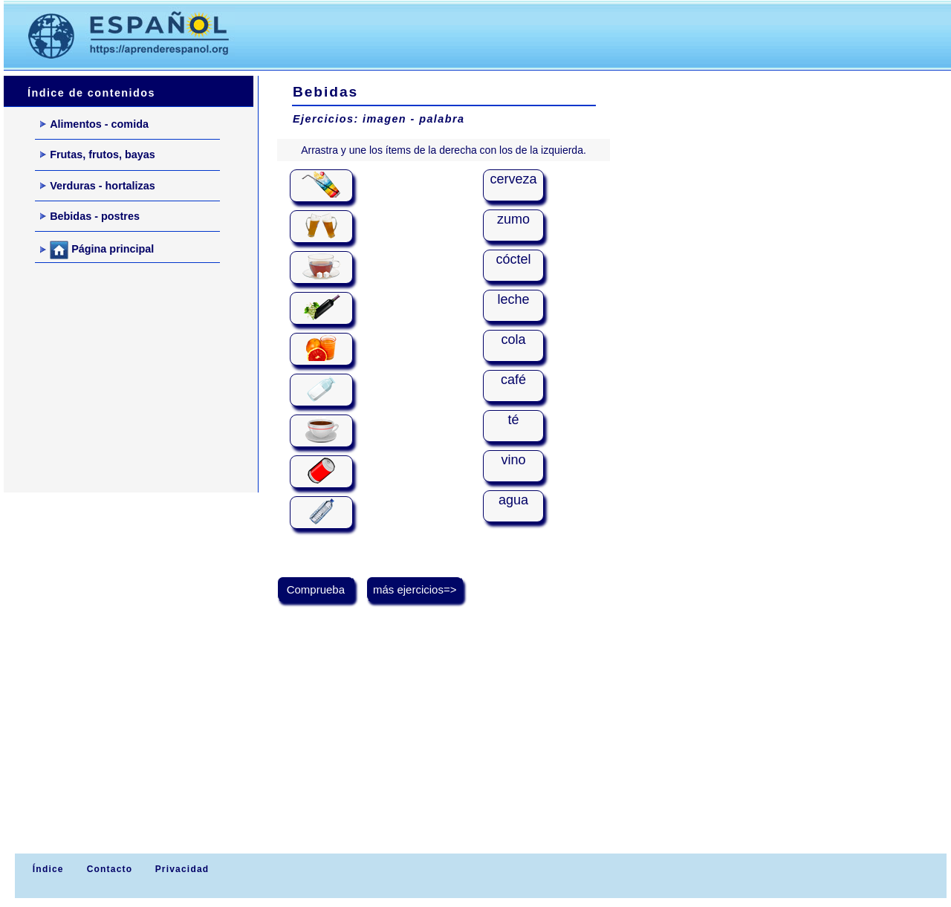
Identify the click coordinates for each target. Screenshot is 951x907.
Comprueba (316, 589)
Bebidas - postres (90, 216)
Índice (46, 869)
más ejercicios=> (415, 589)
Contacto (110, 869)
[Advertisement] (526, 34)
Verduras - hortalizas (97, 186)
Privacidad (182, 869)
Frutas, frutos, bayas (97, 154)
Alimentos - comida (94, 124)
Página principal (97, 250)
